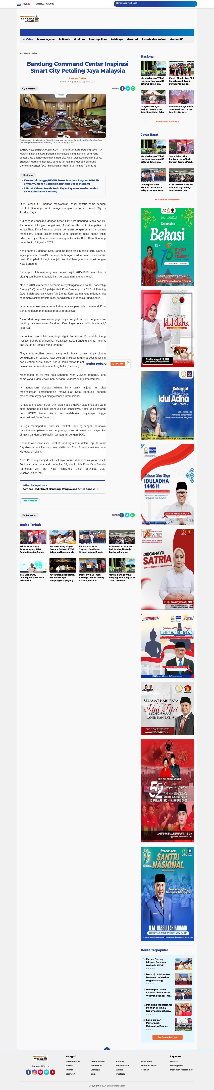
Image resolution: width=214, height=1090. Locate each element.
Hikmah (65, 39)
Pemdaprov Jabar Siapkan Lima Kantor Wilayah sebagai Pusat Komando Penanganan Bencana (152, 187)
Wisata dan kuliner (154, 39)
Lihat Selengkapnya (168, 1037)
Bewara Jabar (47, 39)
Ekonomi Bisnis (148, 1065)
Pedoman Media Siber (181, 1069)
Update (118, 363)
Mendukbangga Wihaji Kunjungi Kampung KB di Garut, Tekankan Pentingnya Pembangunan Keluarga (153, 81)
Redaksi (174, 1061)
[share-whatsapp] (133, 88)
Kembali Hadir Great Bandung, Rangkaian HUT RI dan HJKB (60, 489)
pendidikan (96, 1065)
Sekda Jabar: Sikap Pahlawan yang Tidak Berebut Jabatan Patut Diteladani (180, 159)
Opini (93, 1074)
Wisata (119, 1069)
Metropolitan (98, 39)
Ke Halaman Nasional (167, 121)
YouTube (55, 1073)
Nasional (147, 56)
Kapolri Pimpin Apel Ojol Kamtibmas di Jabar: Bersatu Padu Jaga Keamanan (181, 81)
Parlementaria (73, 1061)
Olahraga (117, 39)
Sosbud (133, 39)
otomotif (177, 39)
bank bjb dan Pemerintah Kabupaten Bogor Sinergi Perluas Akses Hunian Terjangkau (158, 1023)
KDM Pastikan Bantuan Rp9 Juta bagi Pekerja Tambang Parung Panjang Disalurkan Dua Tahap (181, 187)
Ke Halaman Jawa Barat (168, 199)
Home (26, 3)
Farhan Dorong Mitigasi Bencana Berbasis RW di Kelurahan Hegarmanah (156, 962)
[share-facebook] (122, 88)
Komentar (29, 88)
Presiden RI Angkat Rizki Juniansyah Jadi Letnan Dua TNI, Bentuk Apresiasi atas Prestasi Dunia (181, 109)
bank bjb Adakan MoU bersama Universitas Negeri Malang (158, 977)
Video (29, 39)
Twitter (48, 1073)
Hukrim (80, 39)
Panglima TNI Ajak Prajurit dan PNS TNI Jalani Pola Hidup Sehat (153, 109)
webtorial (120, 1074)
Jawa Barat (149, 135)
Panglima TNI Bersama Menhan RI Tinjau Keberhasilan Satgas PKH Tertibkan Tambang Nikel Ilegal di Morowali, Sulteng (159, 1007)
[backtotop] (107, 1050)
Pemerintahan (30, 500)
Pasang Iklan (176, 1065)
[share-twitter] (127, 88)
